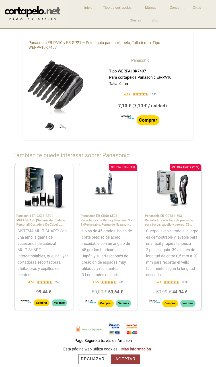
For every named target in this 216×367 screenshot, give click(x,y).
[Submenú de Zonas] (185, 8)
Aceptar (125, 359)
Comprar (148, 120)
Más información (136, 349)
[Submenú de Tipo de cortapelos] (137, 8)
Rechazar (93, 359)
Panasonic (140, 60)
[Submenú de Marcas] (162, 8)
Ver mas (59, 302)
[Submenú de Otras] (206, 8)
